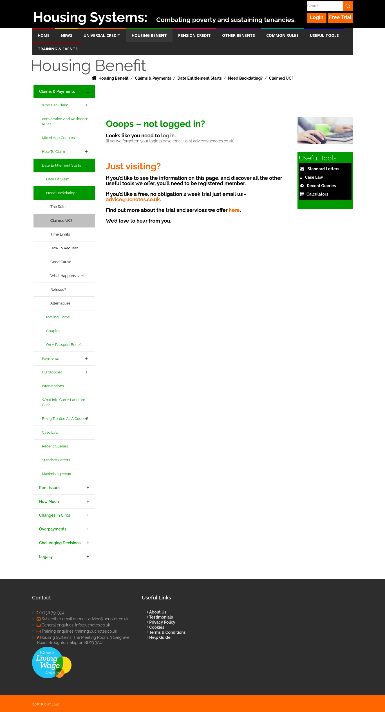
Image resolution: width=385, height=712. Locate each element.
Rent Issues (49, 487)
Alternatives (60, 303)
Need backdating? (61, 193)
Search (348, 6)
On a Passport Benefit (64, 344)
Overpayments (52, 529)
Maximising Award (57, 474)
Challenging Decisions (59, 543)
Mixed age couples (58, 138)
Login (316, 17)
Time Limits (60, 234)
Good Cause (60, 262)
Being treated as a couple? (65, 419)
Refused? (58, 289)
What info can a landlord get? (63, 402)
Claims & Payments (57, 91)
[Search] (329, 6)
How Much (49, 501)
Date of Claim (58, 179)
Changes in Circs (54, 515)
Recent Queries (55, 446)
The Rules (58, 207)
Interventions (53, 386)
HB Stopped (52, 372)
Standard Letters (56, 460)
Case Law (50, 432)
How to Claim (53, 151)
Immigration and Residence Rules (65, 121)
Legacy (46, 556)
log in (167, 135)
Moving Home (58, 317)
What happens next (67, 276)
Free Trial (340, 17)
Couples (53, 331)
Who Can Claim (55, 105)
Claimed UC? (61, 220)
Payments (50, 358)
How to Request (64, 248)
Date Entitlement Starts (61, 165)
